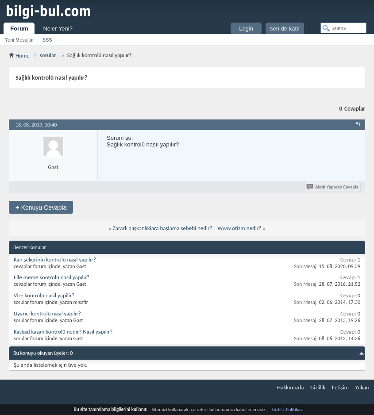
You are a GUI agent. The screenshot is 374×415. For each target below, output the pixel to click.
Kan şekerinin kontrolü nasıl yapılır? (55, 259)
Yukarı (362, 387)
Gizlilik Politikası (288, 409)
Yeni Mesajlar (19, 39)
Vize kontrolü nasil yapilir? (44, 295)
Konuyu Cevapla (40, 207)
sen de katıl (285, 28)
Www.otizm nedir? (239, 228)
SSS (47, 39)
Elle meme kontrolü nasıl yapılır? (51, 277)
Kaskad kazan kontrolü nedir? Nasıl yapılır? (63, 331)
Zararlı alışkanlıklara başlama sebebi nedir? (162, 228)
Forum (19, 28)
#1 (358, 124)
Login (246, 28)
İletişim (340, 387)
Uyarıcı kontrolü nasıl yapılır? (47, 313)
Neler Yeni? (58, 28)
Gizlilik (317, 387)
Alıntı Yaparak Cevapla (333, 187)
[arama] (343, 28)
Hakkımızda (290, 387)
